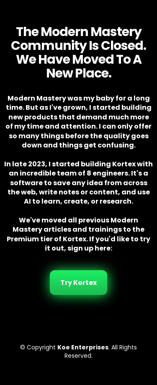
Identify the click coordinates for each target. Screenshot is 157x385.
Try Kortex (78, 282)
